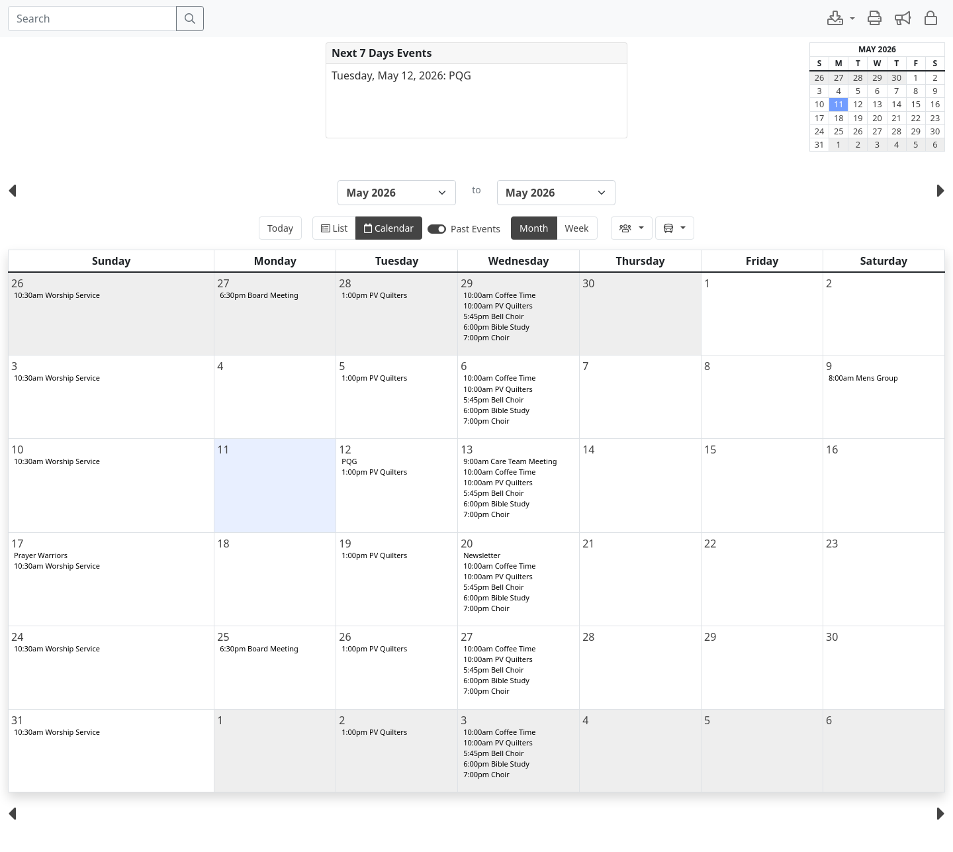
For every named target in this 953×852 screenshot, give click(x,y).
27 (839, 77)
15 (916, 104)
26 (820, 77)
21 (896, 118)
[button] (840, 18)
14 (896, 104)
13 (877, 104)
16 (935, 104)
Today (280, 228)
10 (820, 104)
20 (877, 118)
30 (896, 77)
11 (839, 104)
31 (820, 144)
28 (858, 77)
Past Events (475, 228)
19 (858, 118)
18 (839, 118)
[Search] (92, 18)
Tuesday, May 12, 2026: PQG (401, 75)
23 (935, 118)
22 (916, 118)
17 (820, 118)
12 (858, 104)
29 (877, 77)
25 (839, 131)
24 (820, 131)
